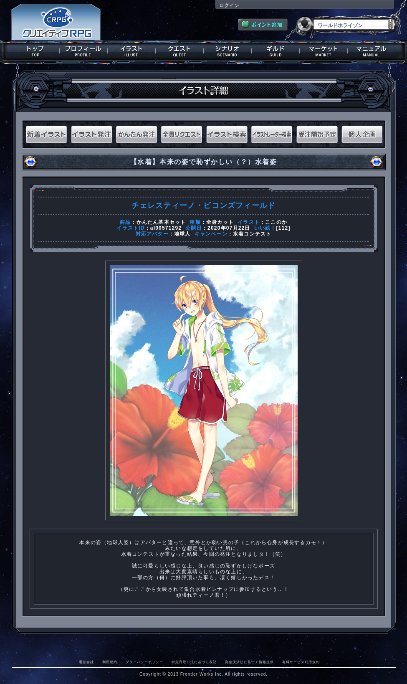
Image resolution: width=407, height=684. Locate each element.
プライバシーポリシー (144, 662)
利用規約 (109, 662)
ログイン (229, 5)
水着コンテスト (252, 234)
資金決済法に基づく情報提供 (249, 662)
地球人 (182, 234)
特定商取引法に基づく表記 (194, 662)
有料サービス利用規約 (301, 662)
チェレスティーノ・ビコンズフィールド (203, 205)
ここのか (276, 222)
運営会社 (86, 662)
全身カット (220, 222)
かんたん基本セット (161, 222)
